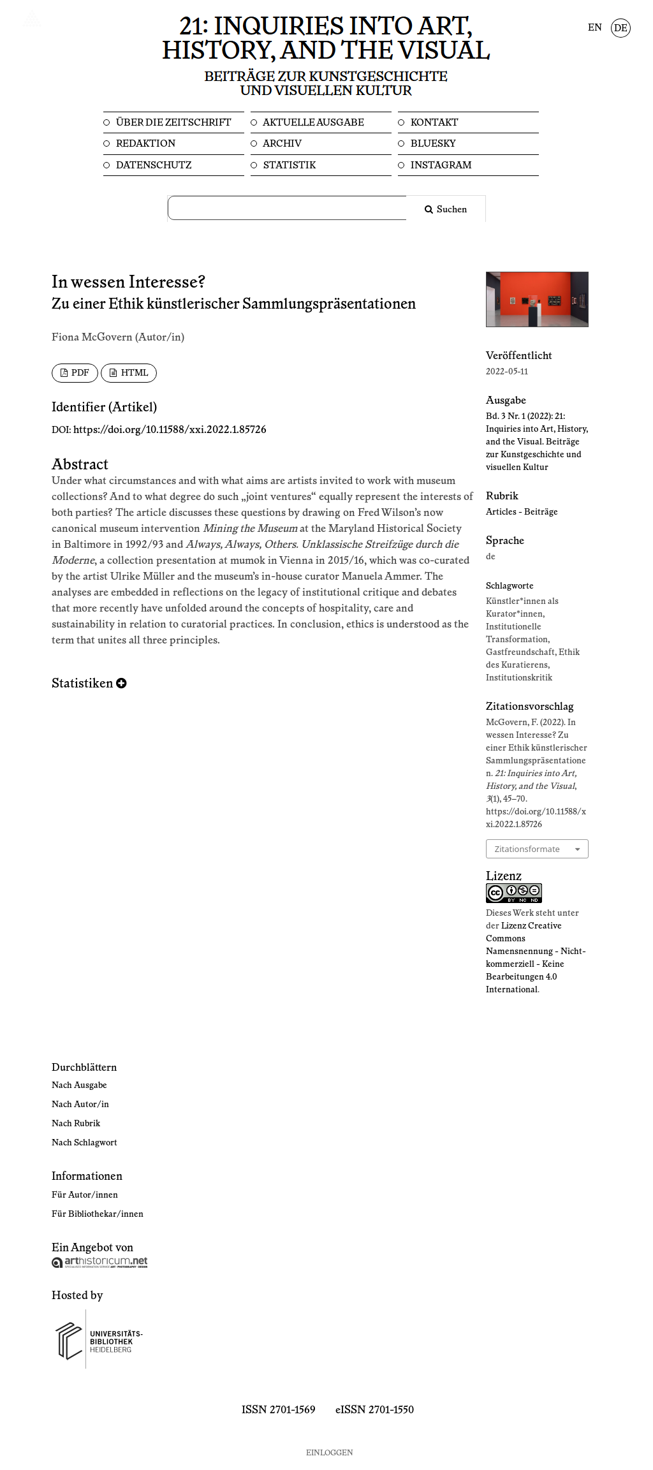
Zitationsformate (527, 849)
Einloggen (329, 1453)
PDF (79, 373)
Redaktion (144, 143)
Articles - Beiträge (522, 512)
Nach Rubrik (76, 1123)
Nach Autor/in (80, 1104)
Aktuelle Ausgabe (312, 122)
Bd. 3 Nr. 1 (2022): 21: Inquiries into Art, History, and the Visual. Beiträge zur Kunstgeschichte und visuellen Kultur (537, 442)
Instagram (440, 165)
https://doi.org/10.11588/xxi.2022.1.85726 (170, 430)
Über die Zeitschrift (172, 122)
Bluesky (432, 143)
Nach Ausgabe (79, 1085)
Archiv (281, 143)
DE (620, 29)
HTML (133, 373)
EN (595, 28)
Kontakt (434, 122)
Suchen (451, 210)
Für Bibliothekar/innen (97, 1214)
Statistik (288, 165)
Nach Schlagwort (84, 1142)
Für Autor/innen (85, 1195)
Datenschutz (152, 165)
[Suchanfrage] (295, 208)
